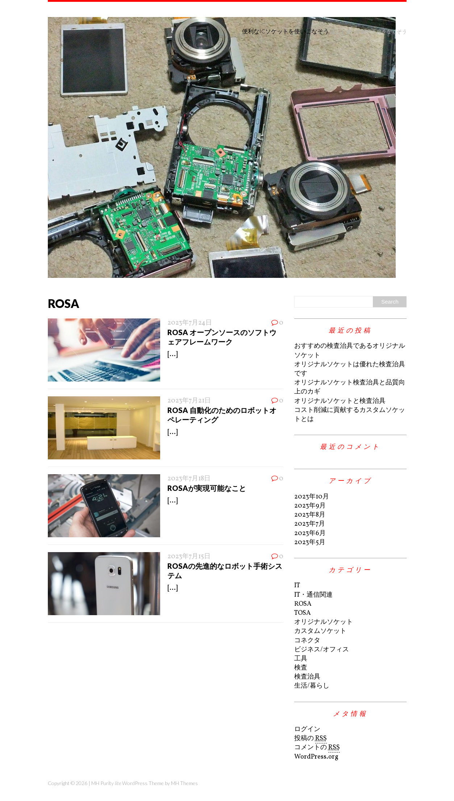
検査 (300, 667)
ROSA (303, 604)
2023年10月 (311, 496)
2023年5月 (309, 542)
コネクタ (307, 640)
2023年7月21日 (189, 400)
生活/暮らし (311, 686)
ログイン (307, 729)
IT (297, 585)
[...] (172, 354)
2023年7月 (309, 524)
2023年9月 (310, 505)
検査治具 (307, 676)
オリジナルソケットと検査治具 (340, 401)
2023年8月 (309, 515)
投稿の (310, 738)
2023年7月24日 (189, 323)
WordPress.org (316, 757)
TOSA (302, 613)
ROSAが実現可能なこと (206, 488)
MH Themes (184, 783)
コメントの (317, 747)
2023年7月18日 (189, 478)
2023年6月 (310, 533)
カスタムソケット (320, 631)
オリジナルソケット (323, 622)
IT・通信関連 (313, 595)
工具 (300, 658)
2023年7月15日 (189, 556)
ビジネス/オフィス (321, 649)
